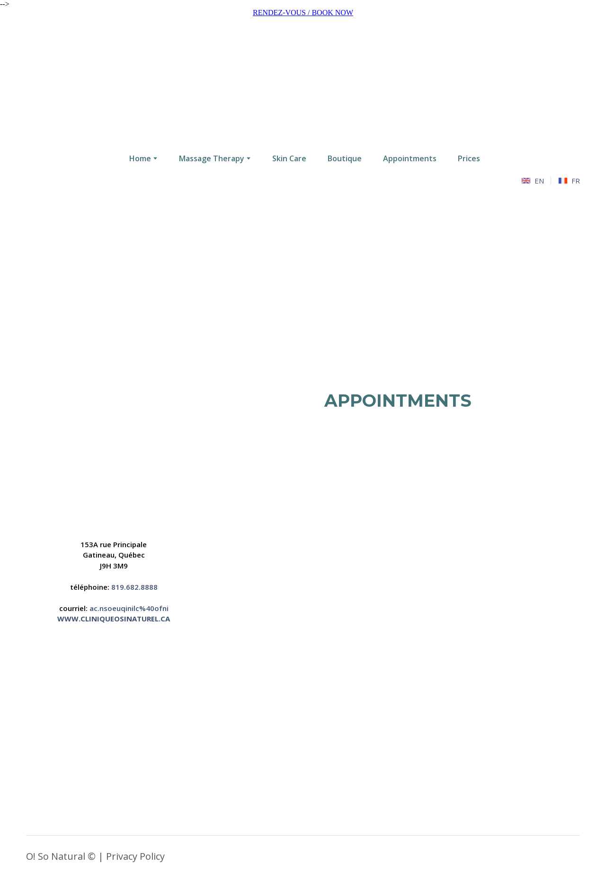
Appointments (410, 158)
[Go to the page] (303, 81)
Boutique (345, 158)
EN (539, 180)
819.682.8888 (134, 587)
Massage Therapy (211, 158)
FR (575, 180)
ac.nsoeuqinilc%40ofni (129, 608)
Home (140, 158)
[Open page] (113, 460)
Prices (469, 158)
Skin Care (289, 158)
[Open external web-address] (397, 615)
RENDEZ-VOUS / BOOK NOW (303, 13)
